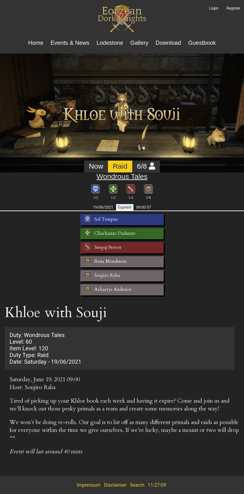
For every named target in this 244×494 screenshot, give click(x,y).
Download (168, 42)
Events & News (70, 42)
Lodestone (110, 42)
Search (137, 485)
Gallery (139, 42)
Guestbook (202, 42)
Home (35, 42)
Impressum (89, 485)
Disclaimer (115, 485)
